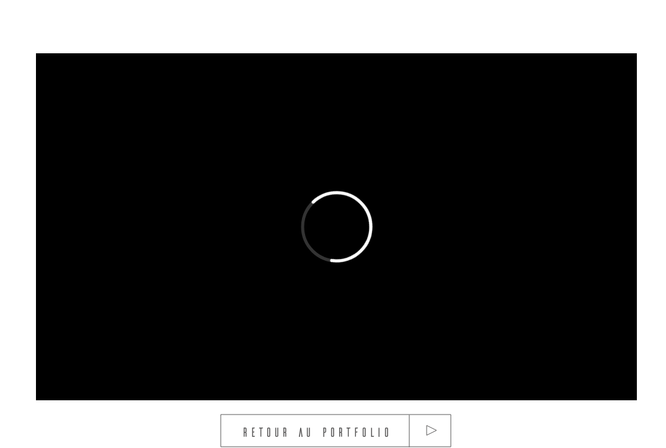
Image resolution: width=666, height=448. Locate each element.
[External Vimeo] (336, 226)
